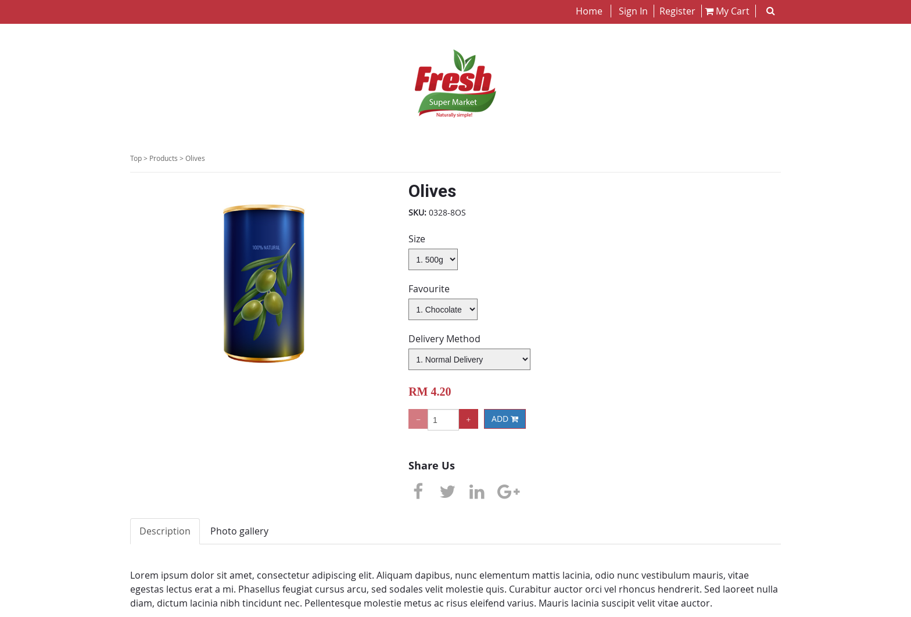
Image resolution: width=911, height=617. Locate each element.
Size (416, 238)
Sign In (633, 11)
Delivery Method (444, 338)
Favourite (429, 288)
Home (590, 11)
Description (165, 531)
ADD (505, 418)
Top (136, 158)
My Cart (727, 11)
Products (163, 158)
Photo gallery (239, 531)
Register (676, 11)
